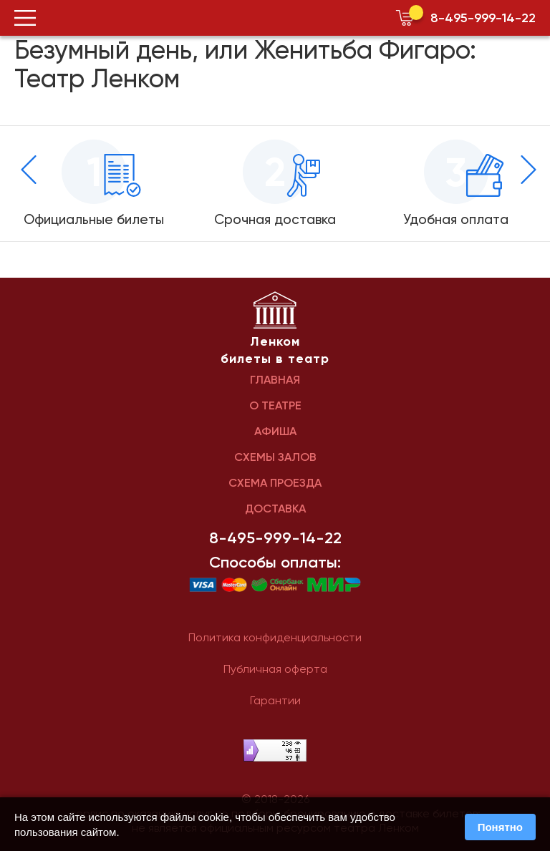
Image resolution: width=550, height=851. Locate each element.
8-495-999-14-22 (483, 18)
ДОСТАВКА (275, 508)
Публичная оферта (275, 669)
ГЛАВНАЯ (275, 379)
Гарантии (275, 700)
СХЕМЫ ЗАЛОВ (275, 457)
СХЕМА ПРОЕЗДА (275, 483)
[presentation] (28, 169)
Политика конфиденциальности (275, 637)
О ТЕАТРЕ (275, 405)
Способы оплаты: (275, 562)
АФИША (275, 431)
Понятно (500, 827)
